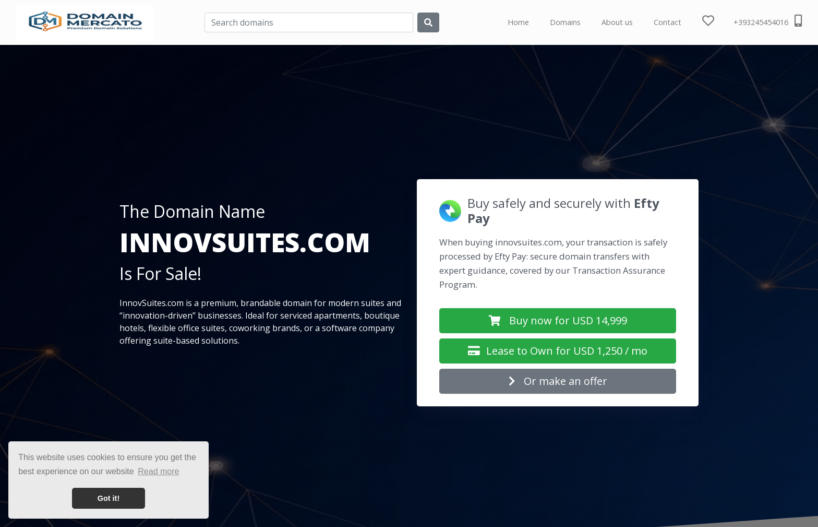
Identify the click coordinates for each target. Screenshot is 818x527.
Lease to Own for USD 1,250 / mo (557, 351)
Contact (667, 22)
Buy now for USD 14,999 (558, 320)
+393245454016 (767, 21)
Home (518, 22)
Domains (565, 22)
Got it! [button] (108, 498)
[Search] (308, 22)
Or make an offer (558, 381)
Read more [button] (158, 471)
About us (617, 22)
